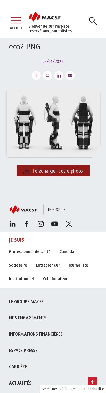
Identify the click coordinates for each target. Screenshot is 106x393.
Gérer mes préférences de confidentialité (73, 389)
